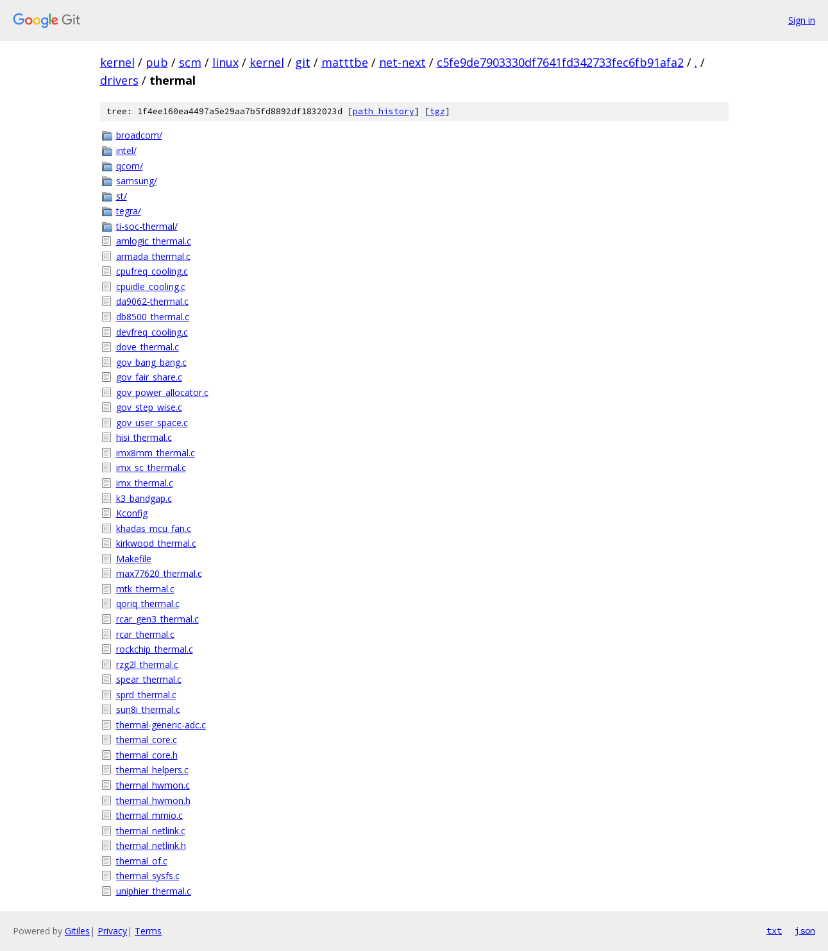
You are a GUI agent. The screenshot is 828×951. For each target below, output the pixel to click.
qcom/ (129, 166)
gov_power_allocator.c (162, 392)
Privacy (112, 931)
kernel (117, 62)
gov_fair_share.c (149, 377)
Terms (148, 931)
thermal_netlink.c (150, 831)
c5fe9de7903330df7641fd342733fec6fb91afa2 (560, 62)
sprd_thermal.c (146, 695)
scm (190, 62)
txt (774, 930)
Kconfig (132, 513)
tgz (437, 111)
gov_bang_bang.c (151, 362)
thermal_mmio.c (149, 815)
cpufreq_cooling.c (152, 271)
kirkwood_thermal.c (156, 543)
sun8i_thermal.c (148, 709)
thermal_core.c (146, 739)
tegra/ (128, 211)
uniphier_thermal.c (153, 891)
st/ (121, 196)
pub (157, 62)
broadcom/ (139, 135)
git (302, 62)
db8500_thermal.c (152, 317)
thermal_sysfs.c (148, 876)
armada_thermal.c (153, 256)
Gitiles (77, 931)
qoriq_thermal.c (148, 603)
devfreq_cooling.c (152, 332)
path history (383, 111)
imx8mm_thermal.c (155, 453)
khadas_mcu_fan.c (153, 528)
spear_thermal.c (149, 679)
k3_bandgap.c (144, 498)
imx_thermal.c (144, 483)
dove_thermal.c (147, 347)
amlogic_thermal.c (153, 241)
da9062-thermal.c (152, 301)
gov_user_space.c (152, 422)
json (805, 930)
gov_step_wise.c (149, 407)
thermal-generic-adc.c (161, 725)
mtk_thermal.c (145, 589)
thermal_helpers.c (152, 770)
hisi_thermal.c (144, 437)
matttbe (344, 62)
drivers (119, 80)
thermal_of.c (141, 861)
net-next (402, 62)
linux (225, 62)
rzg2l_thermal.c (147, 664)
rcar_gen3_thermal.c (157, 619)
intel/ (126, 150)
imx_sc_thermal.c (151, 467)
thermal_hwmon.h (153, 800)
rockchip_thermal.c (154, 649)
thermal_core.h (147, 755)
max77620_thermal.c (159, 573)
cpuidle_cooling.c (150, 286)
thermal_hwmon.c (153, 785)
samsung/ (136, 181)
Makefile (133, 559)
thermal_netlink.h (151, 845)
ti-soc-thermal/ (147, 226)
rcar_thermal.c (145, 634)
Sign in (801, 20)
